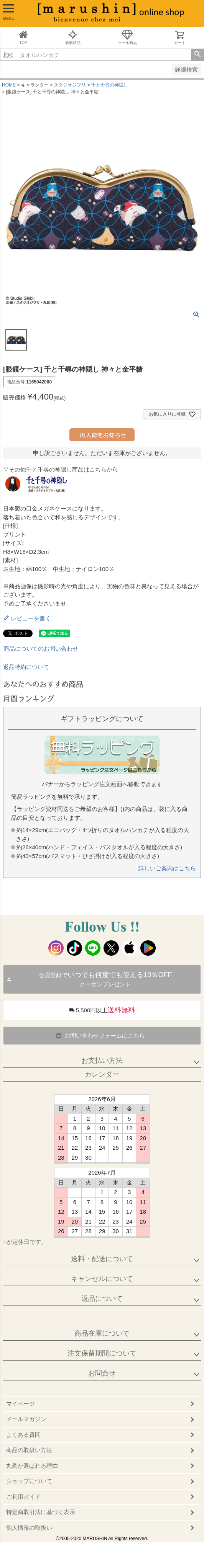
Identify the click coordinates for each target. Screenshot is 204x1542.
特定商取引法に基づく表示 (40, 1512)
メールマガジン (26, 1419)
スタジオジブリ (70, 85)
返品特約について (26, 667)
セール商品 (127, 37)
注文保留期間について (102, 1353)
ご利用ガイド (23, 1496)
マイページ (20, 1403)
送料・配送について (102, 1259)
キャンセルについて (102, 1279)
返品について (102, 1298)
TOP (23, 37)
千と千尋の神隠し (109, 85)
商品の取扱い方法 (29, 1450)
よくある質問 (23, 1434)
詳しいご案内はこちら (167, 868)
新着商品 (73, 37)
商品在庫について (102, 1333)
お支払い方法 (102, 1060)
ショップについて (29, 1481)
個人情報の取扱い (29, 1527)
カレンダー (102, 1074)
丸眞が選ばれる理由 (32, 1465)
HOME (9, 85)
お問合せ (102, 1373)
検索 (197, 54)
